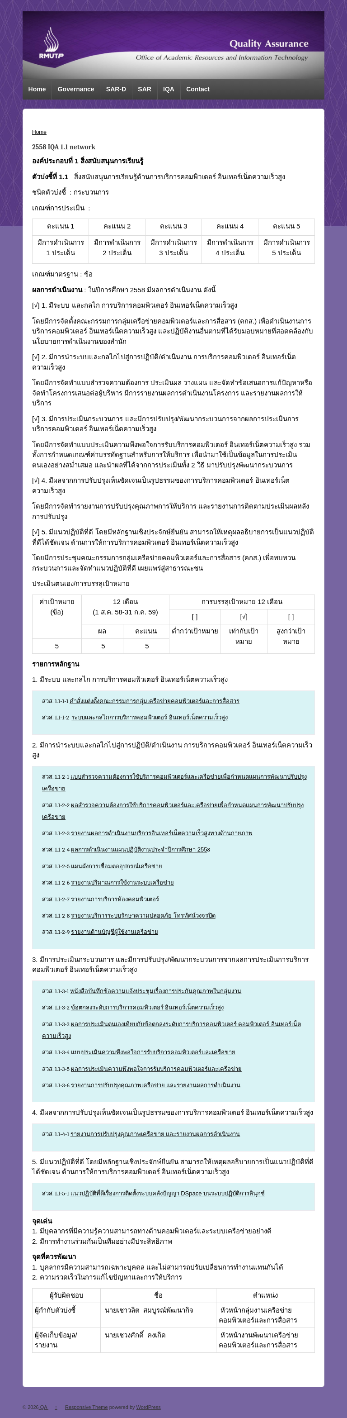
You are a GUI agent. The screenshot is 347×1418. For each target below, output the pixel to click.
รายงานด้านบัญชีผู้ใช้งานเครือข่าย (114, 931)
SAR (144, 89)
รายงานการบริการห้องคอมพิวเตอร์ (115, 899)
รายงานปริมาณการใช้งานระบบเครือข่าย (122, 882)
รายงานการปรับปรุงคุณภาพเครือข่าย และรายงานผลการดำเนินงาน (156, 1085)
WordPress (148, 1407)
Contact (198, 89)
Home (37, 89)
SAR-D (116, 89)
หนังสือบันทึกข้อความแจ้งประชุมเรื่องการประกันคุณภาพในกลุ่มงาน (155, 991)
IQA (168, 89)
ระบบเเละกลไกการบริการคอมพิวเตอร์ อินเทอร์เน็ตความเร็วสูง (149, 717)
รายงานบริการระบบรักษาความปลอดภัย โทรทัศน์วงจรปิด (143, 915)
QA (43, 1407)
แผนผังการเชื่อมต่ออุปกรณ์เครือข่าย (116, 866)
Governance (76, 89)
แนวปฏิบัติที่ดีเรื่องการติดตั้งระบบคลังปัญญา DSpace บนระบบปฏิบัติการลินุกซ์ (167, 1193)
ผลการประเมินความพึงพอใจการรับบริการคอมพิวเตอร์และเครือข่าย (156, 1069)
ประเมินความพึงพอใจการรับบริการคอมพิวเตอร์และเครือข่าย (158, 1052)
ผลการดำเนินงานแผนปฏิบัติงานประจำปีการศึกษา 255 (139, 849)
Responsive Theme (86, 1407)
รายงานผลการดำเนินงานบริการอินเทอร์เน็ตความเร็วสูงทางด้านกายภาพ (162, 833)
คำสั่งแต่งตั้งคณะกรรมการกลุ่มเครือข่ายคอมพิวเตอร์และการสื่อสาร (154, 701)
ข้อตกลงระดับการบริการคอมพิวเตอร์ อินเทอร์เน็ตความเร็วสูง (147, 1007)
